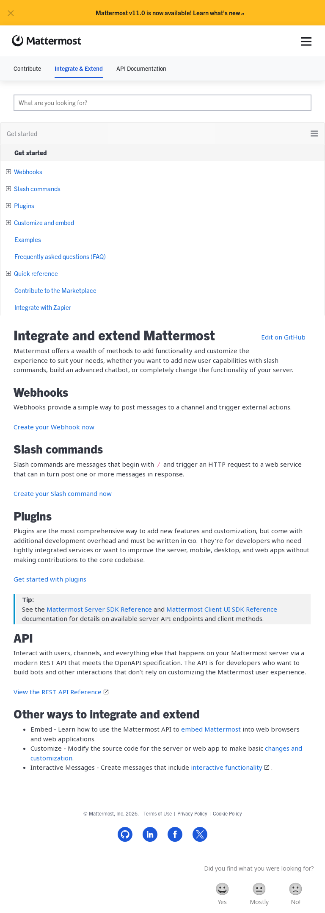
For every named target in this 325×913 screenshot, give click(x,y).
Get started (30, 152)
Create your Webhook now (54, 427)
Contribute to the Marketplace (55, 290)
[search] (162, 103)
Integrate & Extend (79, 68)
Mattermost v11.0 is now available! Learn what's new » (170, 13)
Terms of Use (157, 813)
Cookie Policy (227, 813)
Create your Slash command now (63, 493)
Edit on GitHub (283, 337)
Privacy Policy (192, 813)
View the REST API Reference (58, 692)
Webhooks (27, 171)
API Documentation (141, 68)
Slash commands (37, 188)
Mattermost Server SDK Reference (99, 609)
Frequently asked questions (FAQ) (60, 256)
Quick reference (35, 273)
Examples (27, 239)
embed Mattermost (211, 729)
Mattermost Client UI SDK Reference (221, 609)
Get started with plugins (50, 579)
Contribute (27, 68)
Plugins (23, 205)
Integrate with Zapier (42, 307)
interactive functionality (226, 767)
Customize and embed (43, 222)
